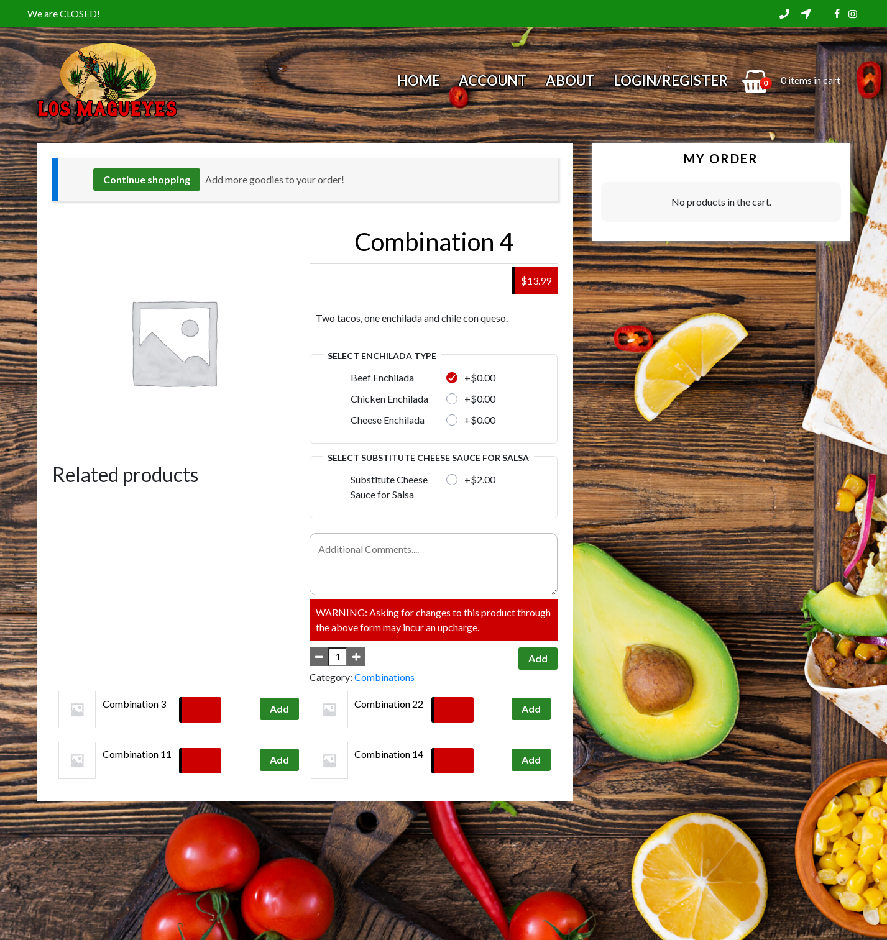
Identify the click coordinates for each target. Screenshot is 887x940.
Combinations (384, 677)
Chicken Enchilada (389, 398)
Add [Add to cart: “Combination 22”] (531, 708)
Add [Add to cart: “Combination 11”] (279, 759)
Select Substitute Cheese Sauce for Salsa (428, 457)
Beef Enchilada (382, 377)
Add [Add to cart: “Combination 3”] (279, 708)
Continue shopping (146, 179)
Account (493, 80)
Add (538, 658)
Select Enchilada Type (382, 355)
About (570, 80)
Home (418, 80)
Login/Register (671, 80)
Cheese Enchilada (388, 420)
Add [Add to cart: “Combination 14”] (531, 759)
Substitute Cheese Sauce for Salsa (389, 486)
